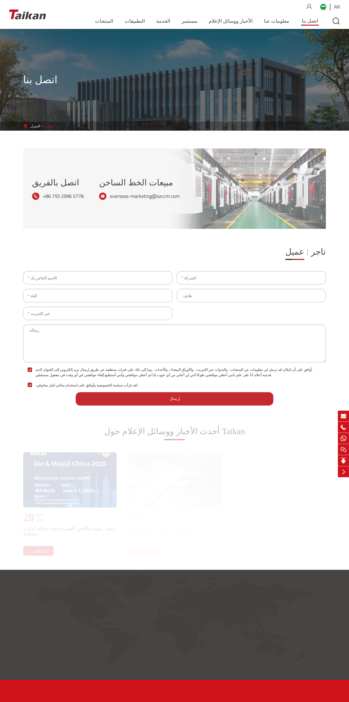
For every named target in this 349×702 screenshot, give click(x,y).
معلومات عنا (276, 21)
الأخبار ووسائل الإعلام (231, 21)
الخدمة (163, 21)
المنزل (35, 126)
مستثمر (189, 21)
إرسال (174, 398)
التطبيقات (135, 21)
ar (337, 7)
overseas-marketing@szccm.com (145, 196)
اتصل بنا (310, 21)
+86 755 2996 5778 (63, 196)
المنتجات (104, 21)
